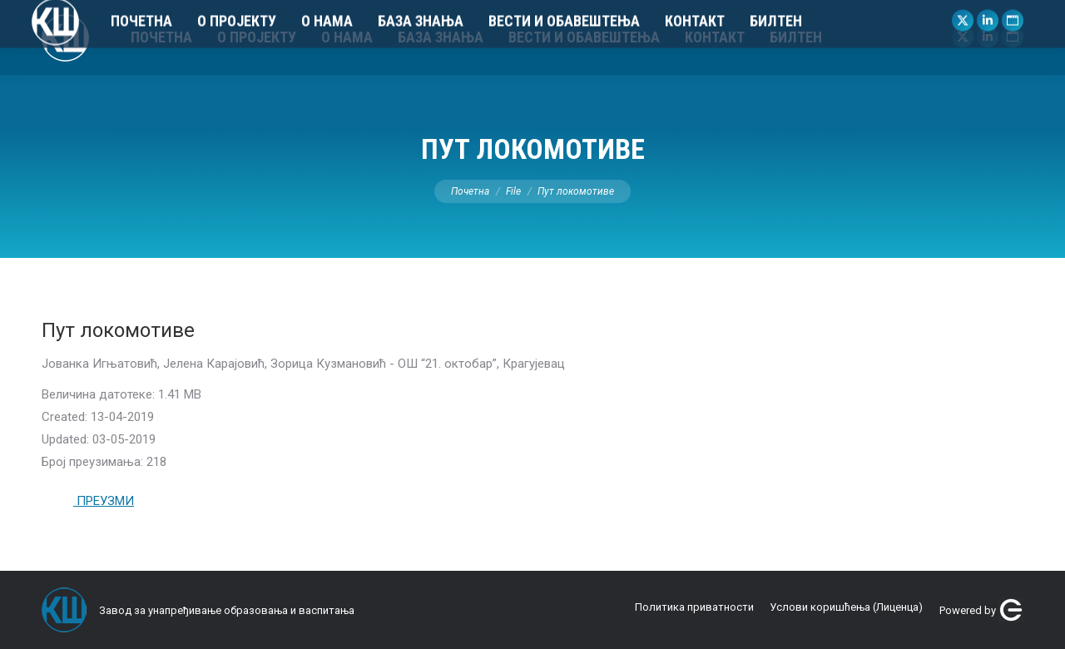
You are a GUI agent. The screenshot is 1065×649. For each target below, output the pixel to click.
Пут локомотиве (118, 330)
